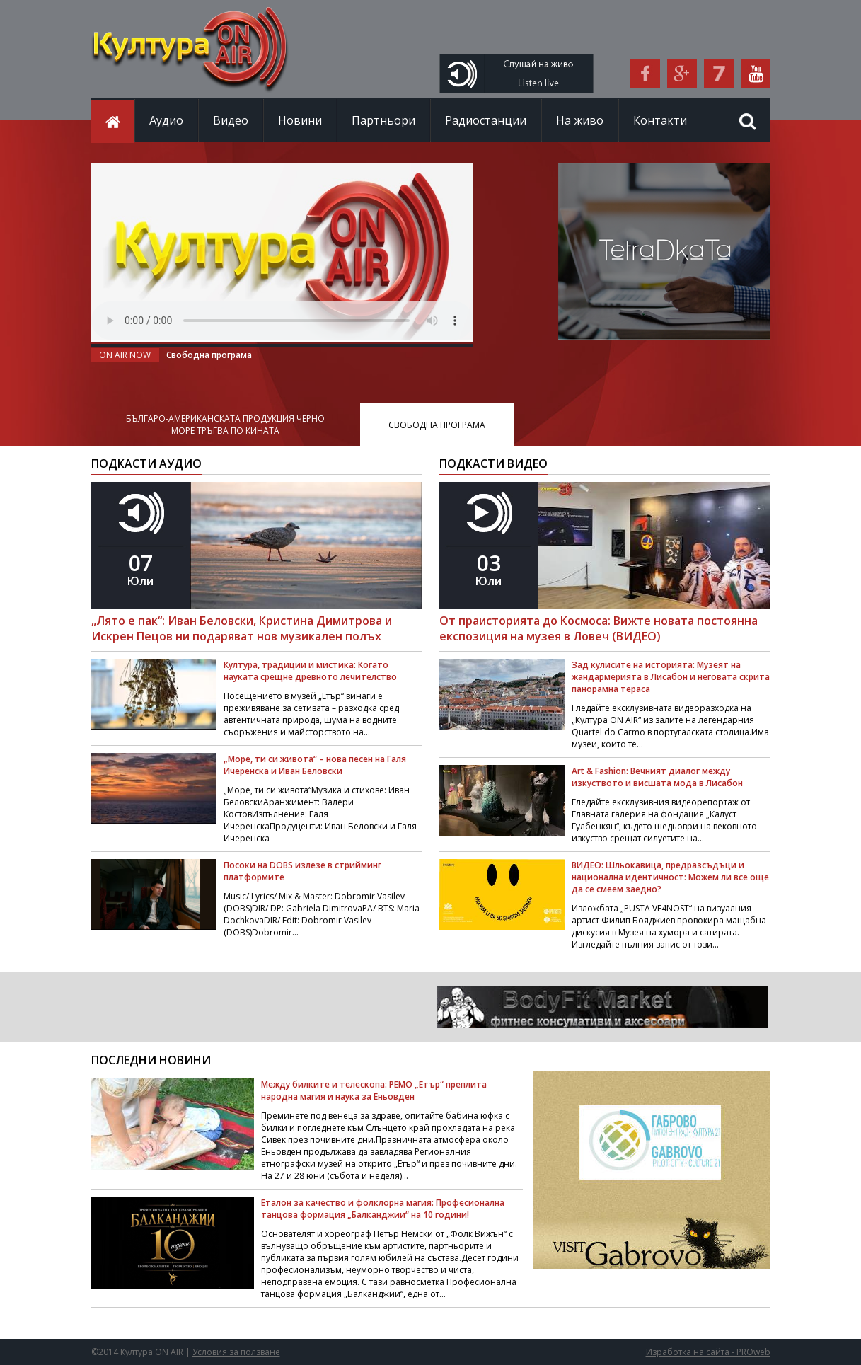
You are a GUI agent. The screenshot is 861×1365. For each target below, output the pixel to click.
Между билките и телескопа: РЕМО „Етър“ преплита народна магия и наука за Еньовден (374, 1090)
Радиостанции (485, 120)
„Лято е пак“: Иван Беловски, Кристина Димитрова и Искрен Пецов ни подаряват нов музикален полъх (241, 628)
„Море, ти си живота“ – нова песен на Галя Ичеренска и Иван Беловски (315, 765)
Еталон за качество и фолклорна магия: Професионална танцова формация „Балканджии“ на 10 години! (382, 1209)
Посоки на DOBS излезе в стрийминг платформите (302, 871)
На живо (579, 120)
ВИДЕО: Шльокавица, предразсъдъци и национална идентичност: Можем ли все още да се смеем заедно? (670, 877)
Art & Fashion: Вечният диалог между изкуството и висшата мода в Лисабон (657, 777)
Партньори (383, 120)
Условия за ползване (236, 1352)
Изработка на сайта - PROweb (708, 1352)
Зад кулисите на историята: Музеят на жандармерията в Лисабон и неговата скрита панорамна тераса (671, 677)
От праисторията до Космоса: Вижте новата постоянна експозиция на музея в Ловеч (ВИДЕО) (598, 628)
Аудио (166, 120)
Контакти (660, 120)
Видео (230, 120)
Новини (300, 120)
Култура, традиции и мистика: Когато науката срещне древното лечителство (310, 671)
